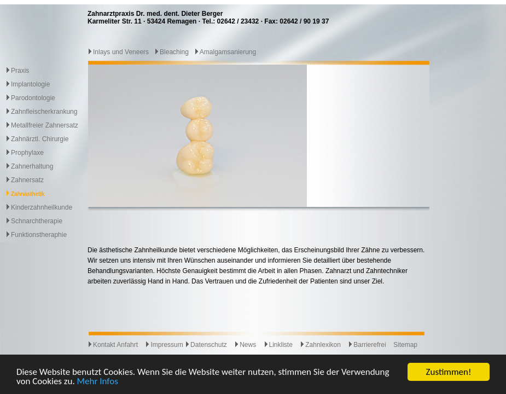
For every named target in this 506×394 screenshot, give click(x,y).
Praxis (20, 70)
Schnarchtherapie (36, 221)
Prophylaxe (27, 153)
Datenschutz (206, 345)
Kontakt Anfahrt (113, 345)
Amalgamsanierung (225, 52)
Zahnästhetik (28, 194)
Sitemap (405, 345)
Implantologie (30, 84)
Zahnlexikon (320, 345)
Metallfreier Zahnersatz (44, 125)
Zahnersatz (27, 180)
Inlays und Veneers (118, 52)
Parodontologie (33, 98)
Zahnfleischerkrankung (44, 111)
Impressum (164, 345)
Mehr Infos (97, 381)
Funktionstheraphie (39, 235)
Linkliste (278, 345)
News (245, 345)
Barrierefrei (367, 345)
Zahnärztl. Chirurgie (39, 139)
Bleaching (171, 52)
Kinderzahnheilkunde (41, 207)
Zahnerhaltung (32, 166)
